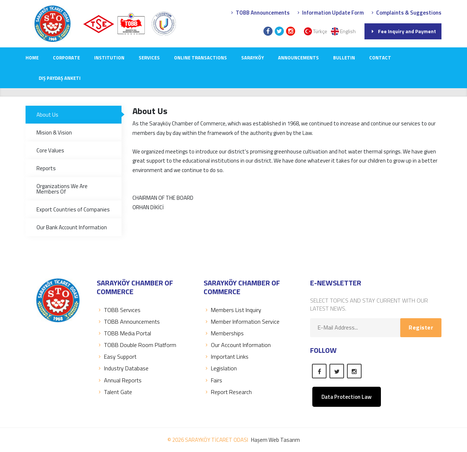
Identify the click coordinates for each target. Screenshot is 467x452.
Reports (46, 168)
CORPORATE (66, 57)
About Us (47, 114)
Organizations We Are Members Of (62, 189)
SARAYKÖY (252, 57)
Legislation (220, 368)
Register (421, 327)
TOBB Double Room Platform (136, 344)
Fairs (213, 380)
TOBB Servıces (118, 309)
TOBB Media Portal (124, 333)
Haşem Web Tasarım (275, 440)
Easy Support (116, 356)
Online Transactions (200, 57)
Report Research (228, 391)
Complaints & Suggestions (405, 12)
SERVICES (149, 57)
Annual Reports (119, 380)
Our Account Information (237, 344)
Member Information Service (241, 321)
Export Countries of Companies (73, 209)
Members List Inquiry (232, 309)
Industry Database (122, 368)
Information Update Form (330, 12)
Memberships (224, 333)
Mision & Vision (54, 132)
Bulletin (344, 57)
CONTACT (380, 57)
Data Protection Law (346, 397)
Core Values (50, 150)
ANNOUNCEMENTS (298, 57)
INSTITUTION (109, 57)
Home (32, 57)
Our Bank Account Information (71, 227)
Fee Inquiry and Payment (403, 31)
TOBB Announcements (259, 12)
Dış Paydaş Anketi (60, 78)
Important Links (226, 356)
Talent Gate (114, 391)
